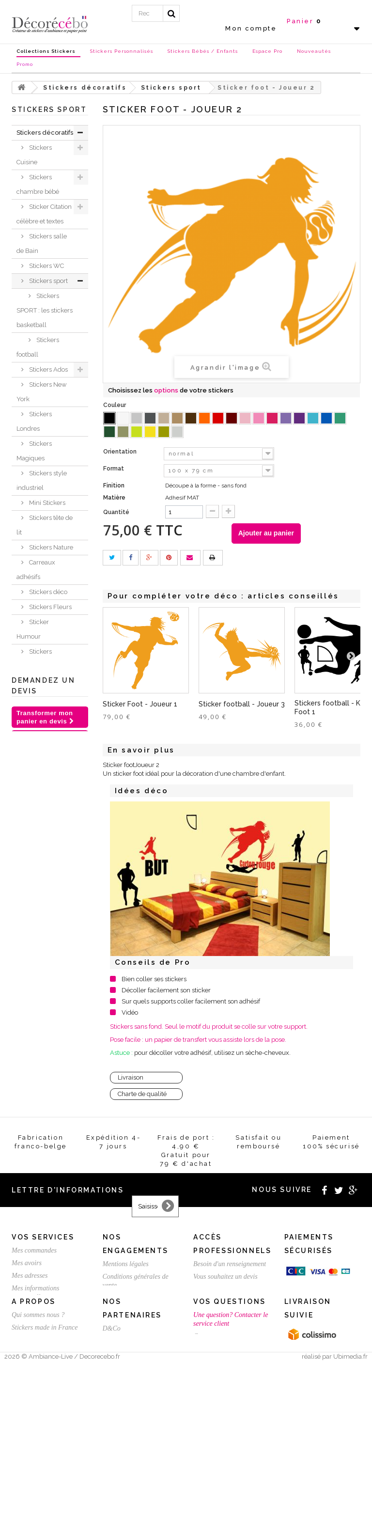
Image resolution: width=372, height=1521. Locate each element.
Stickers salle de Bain (41, 243)
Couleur (115, 405)
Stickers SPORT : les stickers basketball (44, 310)
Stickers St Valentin (32, 1059)
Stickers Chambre (34, 822)
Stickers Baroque (34, 659)
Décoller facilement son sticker (166, 990)
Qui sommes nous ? (38, 1454)
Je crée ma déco (43, 903)
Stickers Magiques (34, 451)
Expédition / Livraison (42, 1422)
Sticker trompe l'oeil (44, 792)
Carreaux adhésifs (35, 569)
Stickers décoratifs (44, 132)
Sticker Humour (32, 629)
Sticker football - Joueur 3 (242, 704)
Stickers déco (47, 592)
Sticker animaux (32, 881)
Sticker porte (46, 710)
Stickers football (37, 347)
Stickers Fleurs (50, 607)
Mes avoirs (27, 1362)
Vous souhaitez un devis (225, 1376)
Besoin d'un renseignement (229, 1363)
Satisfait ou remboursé (133, 1397)
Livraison (130, 1077)
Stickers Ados (48, 369)
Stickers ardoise (34, 688)
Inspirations (33, 918)
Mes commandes (34, 1350)
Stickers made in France (45, 1467)
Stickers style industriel (41, 480)
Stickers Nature (50, 547)
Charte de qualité (142, 1094)
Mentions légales (126, 1363)
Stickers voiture (50, 770)
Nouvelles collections (33, 941)
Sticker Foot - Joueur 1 (140, 704)
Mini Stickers (46, 502)
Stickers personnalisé (36, 1088)
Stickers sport (48, 280)
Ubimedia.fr (350, 1512)
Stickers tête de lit (44, 525)
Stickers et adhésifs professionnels (38, 1022)
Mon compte (251, 28)
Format (114, 468)
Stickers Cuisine (34, 155)
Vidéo (130, 1012)
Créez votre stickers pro (225, 1389)
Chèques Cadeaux (30, 985)
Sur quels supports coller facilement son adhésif (191, 1001)
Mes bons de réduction (42, 1409)
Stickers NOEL (38, 963)
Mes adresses (30, 1375)
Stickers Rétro (48, 755)
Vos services (43, 1337)
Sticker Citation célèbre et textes (44, 214)
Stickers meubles (34, 851)
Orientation (120, 451)
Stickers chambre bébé (37, 184)
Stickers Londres (34, 421)
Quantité (116, 512)
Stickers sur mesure (38, 1480)
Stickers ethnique (34, 733)
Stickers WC (46, 265)
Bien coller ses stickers (154, 979)
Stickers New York (41, 392)
